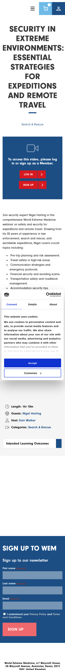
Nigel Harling (32, 413)
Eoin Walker (27, 420)
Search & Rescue (32, 124)
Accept (32, 362)
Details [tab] (32, 304)
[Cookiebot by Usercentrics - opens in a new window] (46, 295)
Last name (14, 583)
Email (11, 598)
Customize (32, 373)
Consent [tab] (11, 304)
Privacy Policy (38, 614)
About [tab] (53, 304)
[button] (32, 443)
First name (14, 568)
